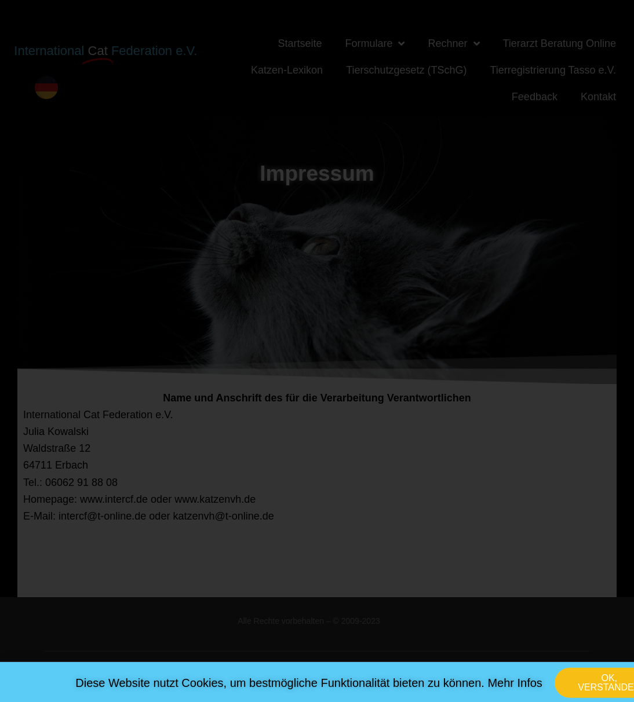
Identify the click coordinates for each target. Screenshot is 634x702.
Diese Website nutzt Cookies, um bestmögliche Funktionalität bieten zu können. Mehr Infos (308, 686)
